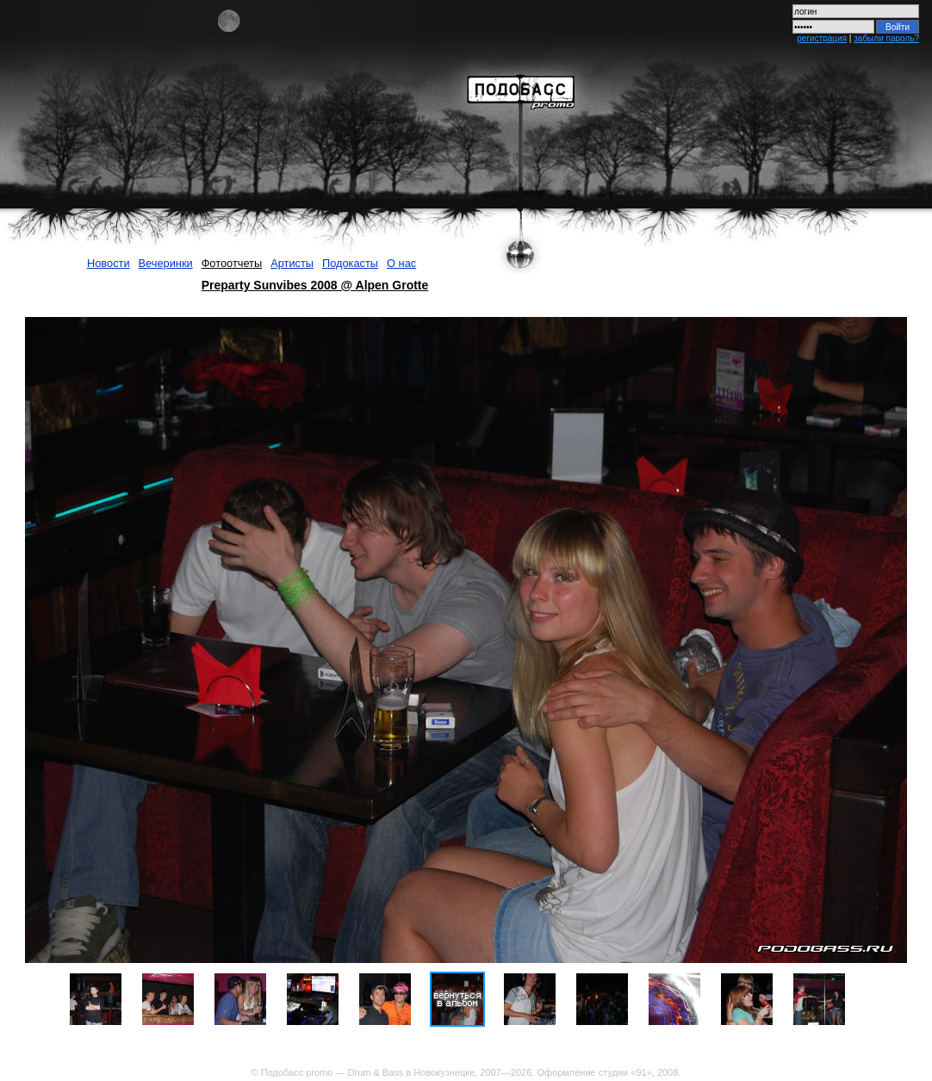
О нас (401, 263)
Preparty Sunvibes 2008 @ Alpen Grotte (315, 285)
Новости (108, 263)
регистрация (822, 38)
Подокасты (350, 263)
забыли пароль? (886, 38)
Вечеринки (166, 263)
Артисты (292, 263)
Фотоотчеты (232, 263)
